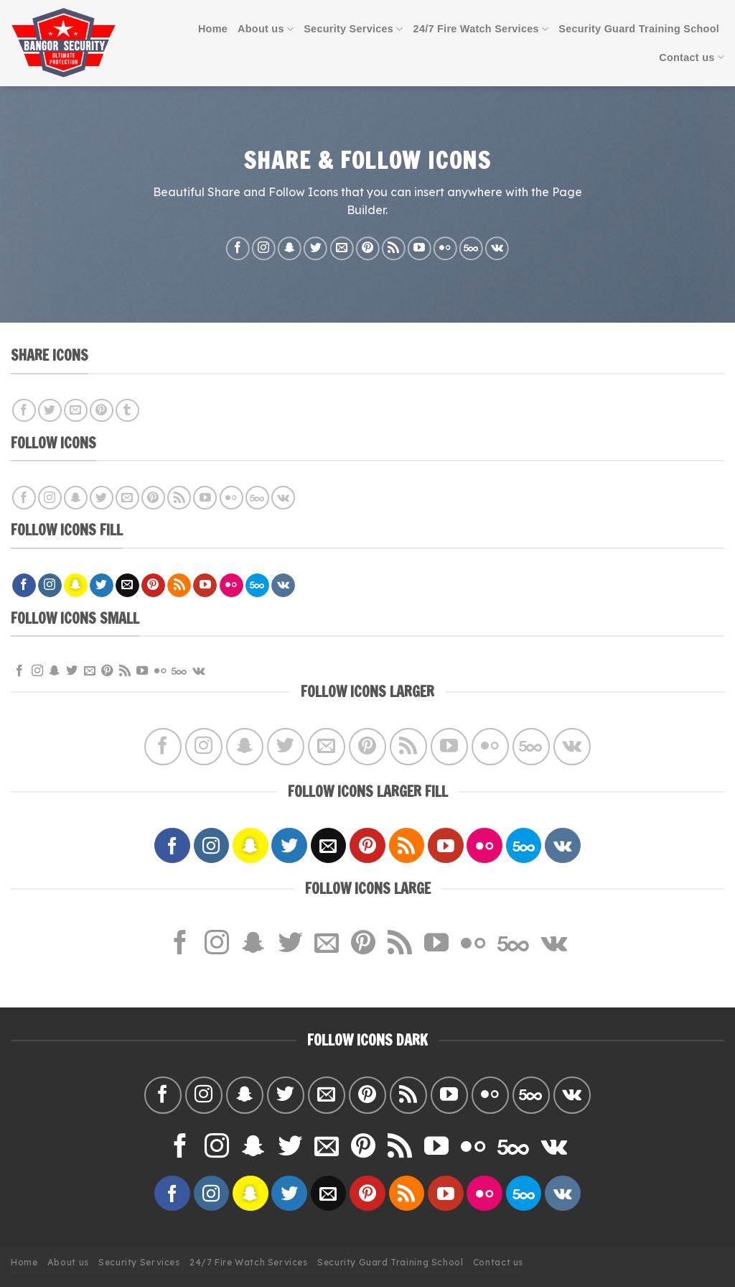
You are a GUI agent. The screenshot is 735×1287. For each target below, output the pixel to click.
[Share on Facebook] (24, 411)
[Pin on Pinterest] (101, 411)
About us (266, 29)
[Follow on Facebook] (238, 248)
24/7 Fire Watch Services (481, 29)
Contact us (691, 57)
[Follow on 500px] (471, 248)
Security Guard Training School (638, 28)
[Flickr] (445, 248)
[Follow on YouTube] (419, 248)
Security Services (353, 29)
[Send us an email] (341, 248)
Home (213, 28)
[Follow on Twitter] (315, 248)
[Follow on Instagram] (264, 248)
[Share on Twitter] (50, 411)
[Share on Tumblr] (127, 411)
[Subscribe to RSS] (394, 248)
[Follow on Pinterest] (368, 248)
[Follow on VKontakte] (497, 248)
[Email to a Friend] (76, 411)
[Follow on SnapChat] (289, 248)
